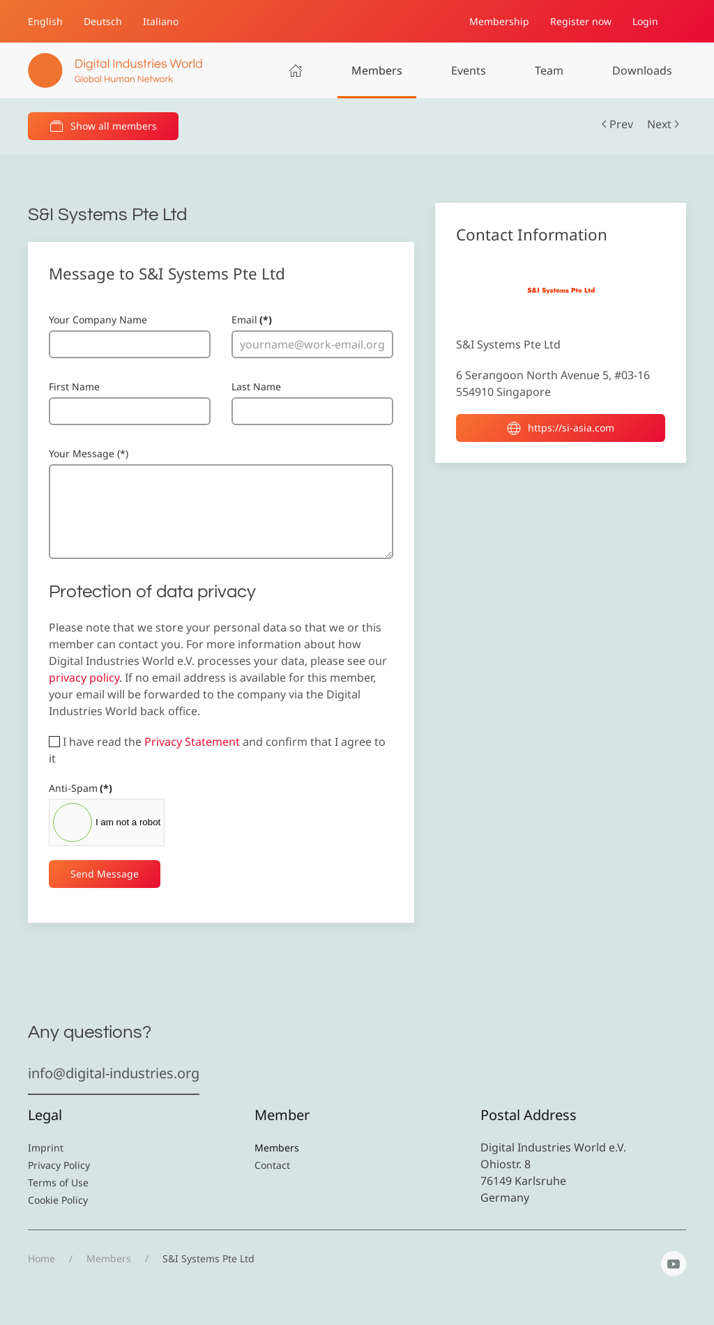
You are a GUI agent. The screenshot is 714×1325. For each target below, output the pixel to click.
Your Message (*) (88, 453)
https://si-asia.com (560, 428)
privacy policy (84, 677)
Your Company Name (98, 319)
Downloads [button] (642, 70)
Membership (499, 21)
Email (251, 319)
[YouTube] (673, 1263)
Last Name (256, 386)
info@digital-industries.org (113, 1073)
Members (376, 70)
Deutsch (103, 21)
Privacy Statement (192, 741)
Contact (272, 1165)
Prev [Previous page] (617, 124)
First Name (74, 386)
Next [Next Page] (663, 124)
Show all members (103, 126)
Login (645, 21)
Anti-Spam (80, 788)
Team (549, 70)
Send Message (104, 873)
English (45, 21)
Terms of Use (58, 1182)
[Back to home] (115, 70)
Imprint (45, 1147)
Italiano (160, 21)
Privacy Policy (59, 1165)
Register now (581, 21)
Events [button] (468, 70)
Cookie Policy (58, 1200)
